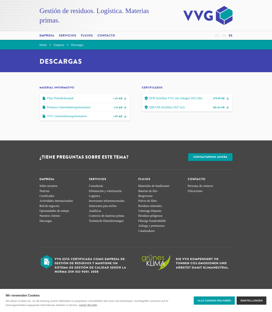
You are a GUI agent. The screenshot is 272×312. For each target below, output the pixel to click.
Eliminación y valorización (105, 191)
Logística (94, 195)
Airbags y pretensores (151, 225)
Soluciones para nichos (103, 205)
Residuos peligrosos (150, 215)
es (231, 35)
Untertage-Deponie (150, 210)
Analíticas (95, 210)
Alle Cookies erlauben (214, 300)
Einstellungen (251, 300)
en (224, 35)
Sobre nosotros (48, 185)
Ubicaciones (195, 191)
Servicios (67, 35)
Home (45, 44)
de (217, 35)
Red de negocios (49, 205)
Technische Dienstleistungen (106, 220)
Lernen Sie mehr (88, 305)
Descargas (77, 44)
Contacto (106, 35)
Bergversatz (145, 195)
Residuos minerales (150, 205)
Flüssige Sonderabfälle (152, 220)
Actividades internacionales (56, 200)
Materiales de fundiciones (153, 185)
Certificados (46, 195)
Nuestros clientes (49, 215)
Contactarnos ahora (210, 157)
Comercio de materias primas (106, 215)
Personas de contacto (200, 185)
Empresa (46, 35)
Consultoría (96, 185)
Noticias (44, 191)
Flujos (87, 35)
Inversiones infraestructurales (107, 200)
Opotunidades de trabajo (54, 210)
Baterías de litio (147, 191)
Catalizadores (146, 230)
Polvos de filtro (147, 200)
